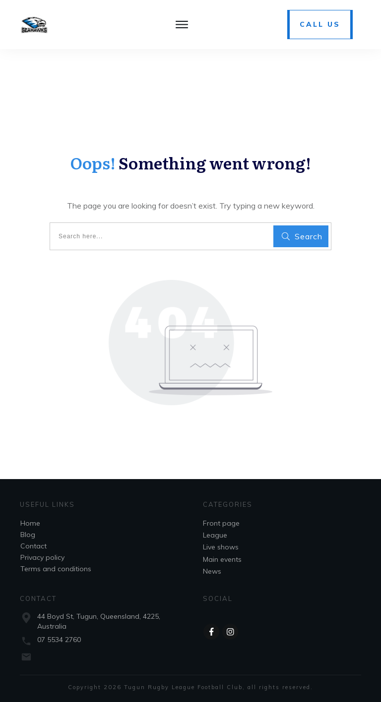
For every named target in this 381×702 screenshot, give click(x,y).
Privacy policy (42, 557)
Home (30, 523)
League (215, 535)
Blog (27, 534)
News (212, 571)
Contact (33, 545)
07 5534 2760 (59, 639)
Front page (221, 523)
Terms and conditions (55, 568)
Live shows (221, 546)
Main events (222, 559)
